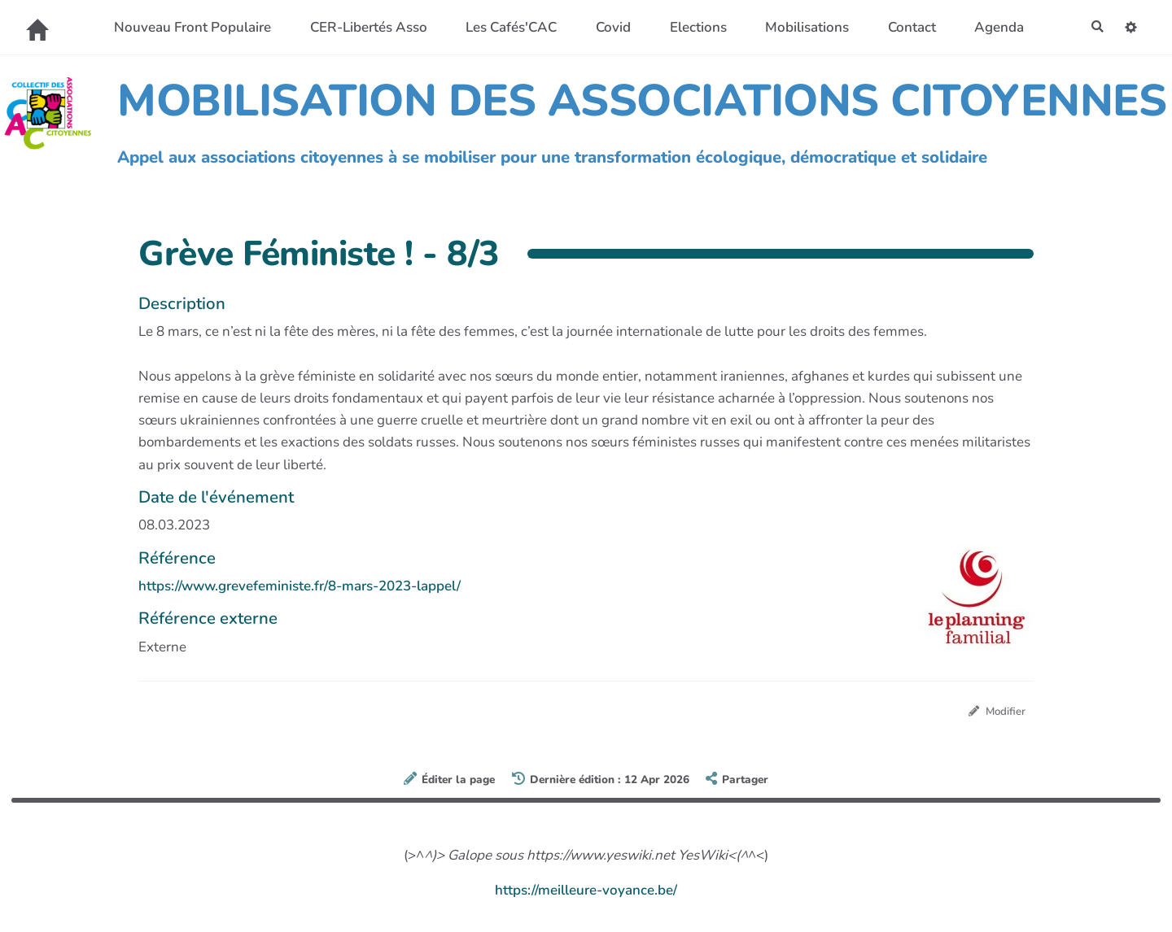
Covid (608, 27)
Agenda (994, 27)
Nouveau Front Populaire (187, 27)
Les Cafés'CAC (506, 27)
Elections (692, 27)
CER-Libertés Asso (363, 27)
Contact (906, 27)
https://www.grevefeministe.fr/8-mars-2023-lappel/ (299, 586)
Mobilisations (802, 27)
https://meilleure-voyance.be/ (586, 892)
